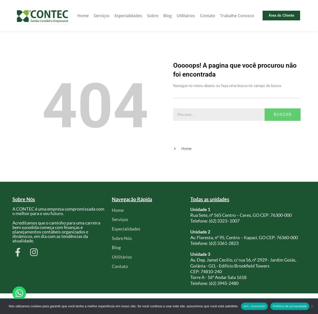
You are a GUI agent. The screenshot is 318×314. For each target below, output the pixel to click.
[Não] (311, 306)
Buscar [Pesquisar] (283, 114)
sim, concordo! (254, 306)
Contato (207, 15)
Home (83, 15)
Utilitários (186, 15)
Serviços (102, 15)
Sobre (152, 15)
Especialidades (128, 15)
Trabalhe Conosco (237, 15)
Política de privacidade (290, 306)
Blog (167, 15)
